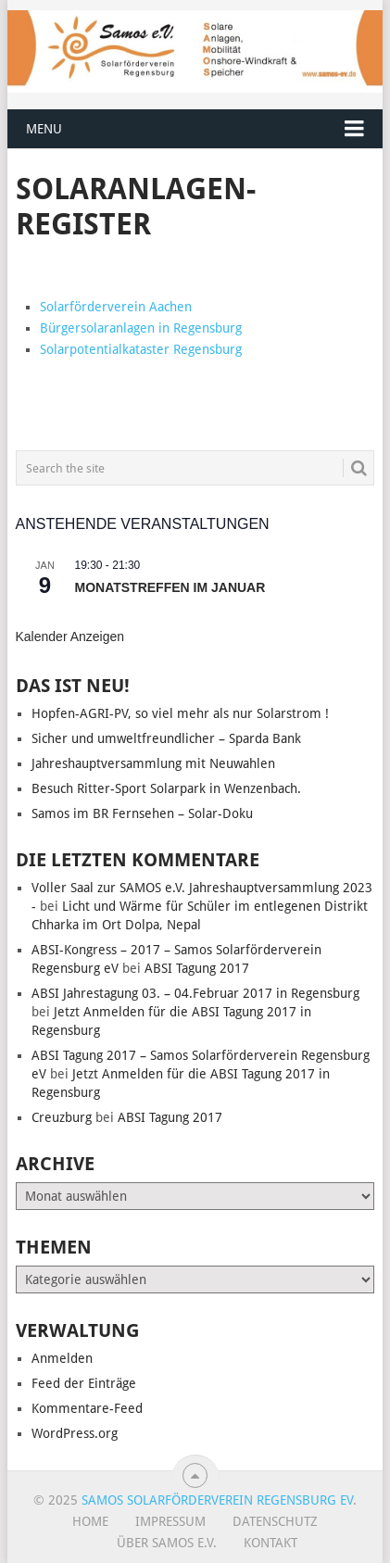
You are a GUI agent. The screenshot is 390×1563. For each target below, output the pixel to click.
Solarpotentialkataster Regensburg (142, 349)
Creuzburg (61, 1117)
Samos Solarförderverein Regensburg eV (217, 1500)
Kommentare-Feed (87, 1408)
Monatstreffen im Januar (170, 587)
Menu (44, 128)
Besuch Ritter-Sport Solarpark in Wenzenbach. (166, 788)
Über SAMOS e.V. (167, 1542)
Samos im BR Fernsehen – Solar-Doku (142, 813)
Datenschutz (275, 1521)
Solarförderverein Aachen (116, 306)
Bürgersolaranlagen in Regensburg (141, 328)
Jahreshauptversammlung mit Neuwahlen (153, 763)
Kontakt (270, 1542)
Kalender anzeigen (70, 636)
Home (90, 1521)
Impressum (170, 1521)
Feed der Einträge (83, 1383)
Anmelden (62, 1358)
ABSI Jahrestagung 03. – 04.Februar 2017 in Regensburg (195, 993)
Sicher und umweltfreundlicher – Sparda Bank (166, 738)
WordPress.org (74, 1433)
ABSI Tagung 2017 (197, 968)
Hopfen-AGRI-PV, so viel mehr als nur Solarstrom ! (180, 713)
